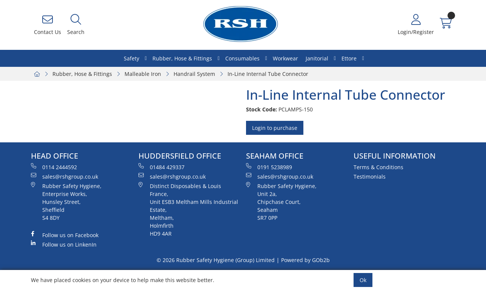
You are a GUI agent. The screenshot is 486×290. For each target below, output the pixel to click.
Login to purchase (274, 127)
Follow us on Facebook (64, 235)
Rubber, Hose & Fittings (182, 58)
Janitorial (317, 58)
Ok (363, 280)
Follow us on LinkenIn (64, 244)
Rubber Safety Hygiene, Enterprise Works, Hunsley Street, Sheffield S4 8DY (66, 201)
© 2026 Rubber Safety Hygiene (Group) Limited (216, 260)
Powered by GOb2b (305, 260)
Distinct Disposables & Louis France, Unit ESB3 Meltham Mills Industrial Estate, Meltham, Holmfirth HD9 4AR (188, 209)
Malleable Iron (143, 73)
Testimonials (370, 176)
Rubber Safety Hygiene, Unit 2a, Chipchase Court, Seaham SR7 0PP (281, 201)
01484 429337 (161, 167)
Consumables (242, 58)
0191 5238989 (269, 167)
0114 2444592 (54, 167)
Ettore (349, 58)
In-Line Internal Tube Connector (268, 73)
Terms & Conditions (378, 167)
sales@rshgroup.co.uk (64, 176)
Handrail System (194, 73)
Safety (131, 58)
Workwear (285, 58)
